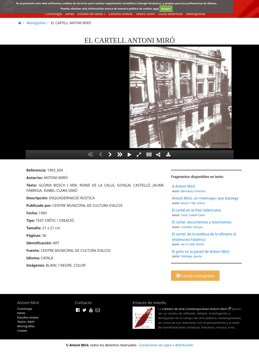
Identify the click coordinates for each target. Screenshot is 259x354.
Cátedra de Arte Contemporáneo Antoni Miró (196, 309)
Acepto (166, 8)
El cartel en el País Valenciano (196, 210)
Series (69, 14)
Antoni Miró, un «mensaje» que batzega (205, 198)
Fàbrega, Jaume (191, 256)
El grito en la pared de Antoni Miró (200, 251)
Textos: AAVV (145, 14)
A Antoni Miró (183, 186)
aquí (156, 8)
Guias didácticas (170, 14)
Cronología (53, 14)
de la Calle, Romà (192, 244)
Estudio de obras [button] (90, 14)
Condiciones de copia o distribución (166, 345)
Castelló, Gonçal (192, 227)
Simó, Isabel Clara (193, 215)
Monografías (195, 14)
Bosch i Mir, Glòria (193, 203)
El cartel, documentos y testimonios (201, 222)
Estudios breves (120, 14)
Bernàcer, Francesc (193, 191)
